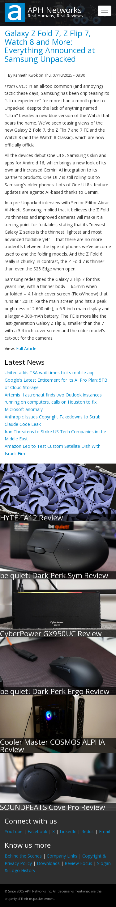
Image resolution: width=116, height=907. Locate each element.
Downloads (48, 863)
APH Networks (55, 9)
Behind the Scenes (23, 856)
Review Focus (78, 863)
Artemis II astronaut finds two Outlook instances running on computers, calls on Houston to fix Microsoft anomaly (53, 402)
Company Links (62, 856)
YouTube (14, 831)
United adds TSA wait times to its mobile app (50, 372)
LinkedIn (68, 831)
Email (104, 831)
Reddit (87, 831)
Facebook (37, 831)
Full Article (26, 348)
